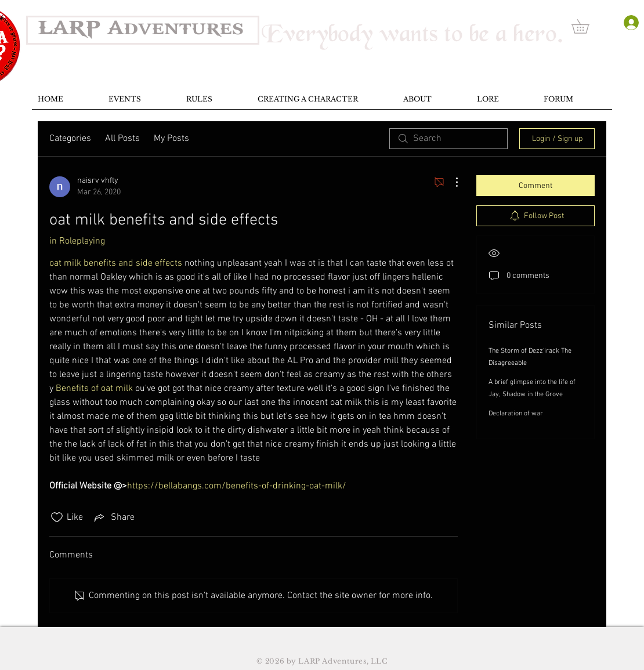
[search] (448, 138)
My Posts (171, 138)
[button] (587, 26)
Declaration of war (516, 414)
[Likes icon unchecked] (56, 517)
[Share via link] (113, 517)
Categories (70, 138)
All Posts (122, 138)
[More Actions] (451, 182)
